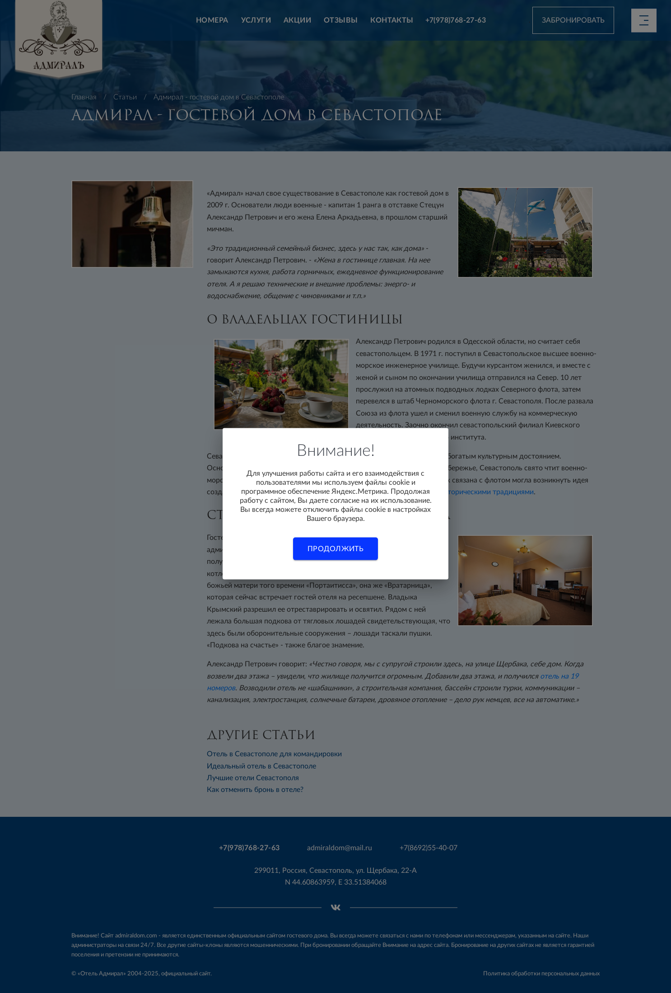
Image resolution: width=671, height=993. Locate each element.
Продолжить (335, 549)
